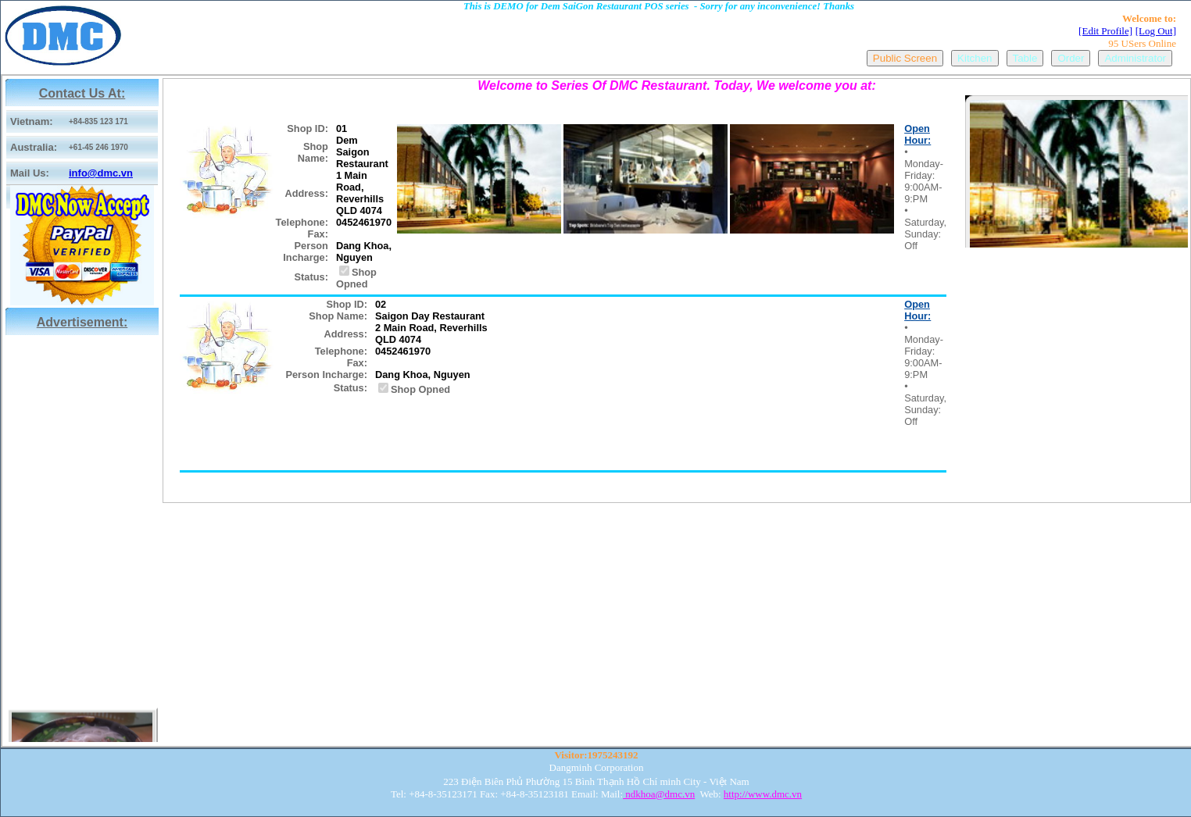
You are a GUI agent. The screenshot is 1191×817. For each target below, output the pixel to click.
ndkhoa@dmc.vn (659, 794)
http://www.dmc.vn (763, 794)
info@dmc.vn (101, 173)
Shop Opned (356, 278)
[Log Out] (1156, 31)
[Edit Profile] (1105, 31)
